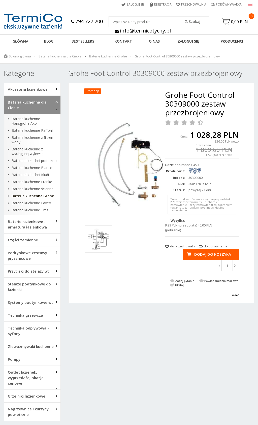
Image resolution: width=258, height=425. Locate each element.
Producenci (232, 41)
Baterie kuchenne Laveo (31, 203)
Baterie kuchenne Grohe (108, 56)
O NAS (154, 41)
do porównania (215, 246)
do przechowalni (183, 246)
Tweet (234, 295)
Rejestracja (163, 4)
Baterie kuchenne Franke (32, 182)
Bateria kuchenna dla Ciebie (60, 56)
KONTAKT (123, 41)
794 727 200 (87, 21)
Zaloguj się (135, 4)
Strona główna (20, 56)
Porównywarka (229, 4)
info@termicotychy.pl (143, 30)
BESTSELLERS (83, 41)
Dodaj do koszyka (212, 254)
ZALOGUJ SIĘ (188, 41)
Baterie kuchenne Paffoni (32, 130)
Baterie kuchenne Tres (30, 210)
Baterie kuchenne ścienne (32, 189)
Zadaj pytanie (184, 281)
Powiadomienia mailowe (221, 281)
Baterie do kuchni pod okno (34, 160)
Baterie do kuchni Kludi (30, 175)
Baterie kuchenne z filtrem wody (33, 139)
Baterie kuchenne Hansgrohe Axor (26, 121)
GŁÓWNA (20, 41)
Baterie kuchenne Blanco (32, 168)
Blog (48, 41)
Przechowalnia (193, 4)
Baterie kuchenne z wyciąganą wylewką (28, 151)
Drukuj (179, 284)
